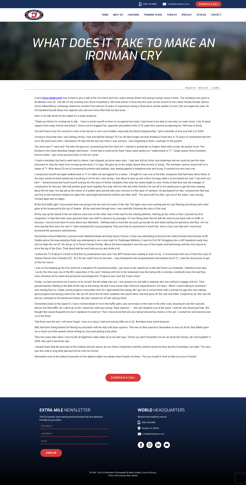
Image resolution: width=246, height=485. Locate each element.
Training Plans (153, 14)
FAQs (128, 475)
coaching (133, 14)
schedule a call (123, 377)
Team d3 (172, 14)
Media (135, 475)
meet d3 (118, 14)
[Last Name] (73, 434)
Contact (216, 14)
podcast (187, 14)
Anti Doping (120, 475)
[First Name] (73, 426)
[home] (34, 15)
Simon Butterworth (52, 97)
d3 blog (201, 14)
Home (105, 14)
